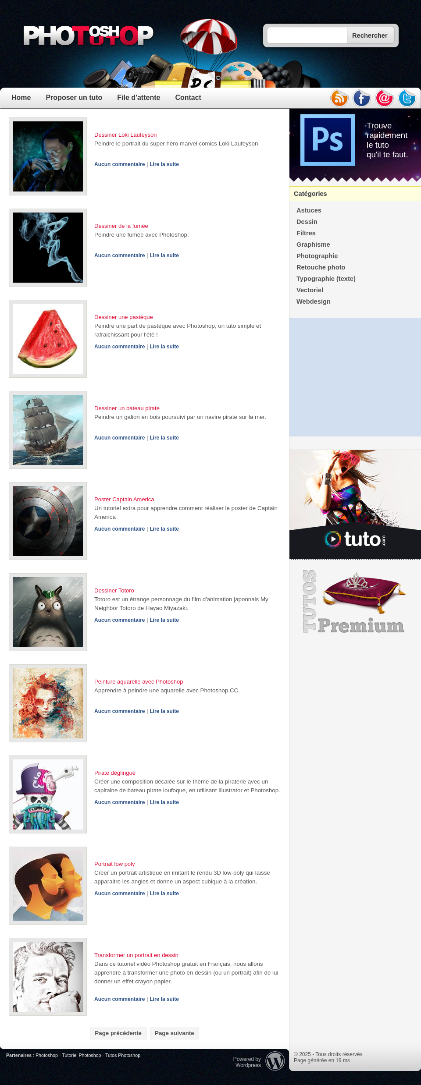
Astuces (308, 210)
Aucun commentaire (119, 164)
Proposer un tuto (74, 97)
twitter (407, 98)
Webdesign (313, 301)
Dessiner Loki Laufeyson (125, 134)
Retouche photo (321, 267)
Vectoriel (309, 290)
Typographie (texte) (326, 278)
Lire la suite (164, 164)
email (384, 98)
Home (21, 97)
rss (339, 98)
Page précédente (118, 1033)
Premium (355, 602)
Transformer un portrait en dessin (136, 955)
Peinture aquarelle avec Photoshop (138, 681)
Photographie (317, 255)
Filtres (306, 233)
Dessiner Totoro (114, 590)
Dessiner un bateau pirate (127, 408)
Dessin (307, 221)
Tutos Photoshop (122, 1055)
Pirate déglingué (115, 772)
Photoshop (47, 1055)
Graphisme (313, 244)
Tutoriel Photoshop (81, 1055)
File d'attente (138, 97)
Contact (188, 97)
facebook (361, 98)
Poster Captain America (124, 499)
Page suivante (174, 1033)
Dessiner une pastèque (123, 317)
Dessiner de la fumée (121, 226)
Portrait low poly (114, 864)
